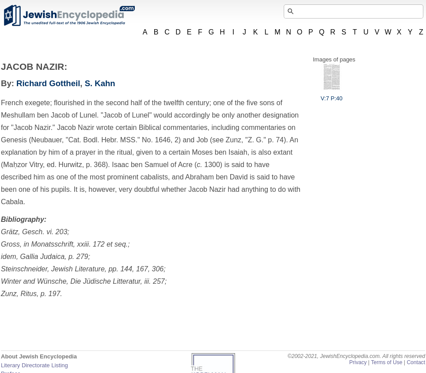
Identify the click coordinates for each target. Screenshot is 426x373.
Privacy (358, 362)
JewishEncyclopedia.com (69, 15)
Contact (416, 362)
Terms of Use (386, 362)
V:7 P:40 (331, 95)
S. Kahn (100, 83)
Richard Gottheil (48, 83)
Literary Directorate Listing (34, 365)
